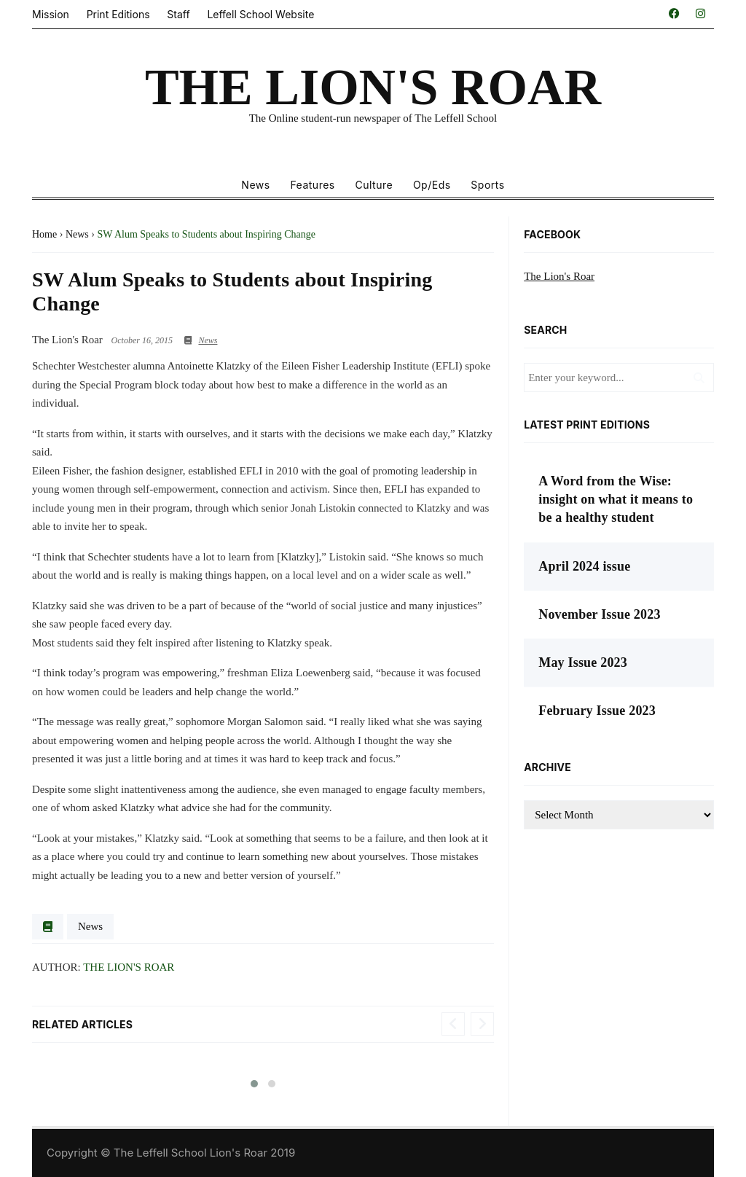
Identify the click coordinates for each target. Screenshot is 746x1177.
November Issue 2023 (599, 614)
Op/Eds (432, 185)
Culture (374, 185)
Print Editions (118, 14)
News (255, 185)
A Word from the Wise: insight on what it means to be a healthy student (615, 499)
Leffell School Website (260, 14)
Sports (487, 185)
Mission (50, 14)
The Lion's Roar (128, 967)
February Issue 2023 (597, 710)
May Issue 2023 (582, 662)
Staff (178, 14)
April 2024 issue (584, 566)
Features (312, 185)
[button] (254, 1083)
